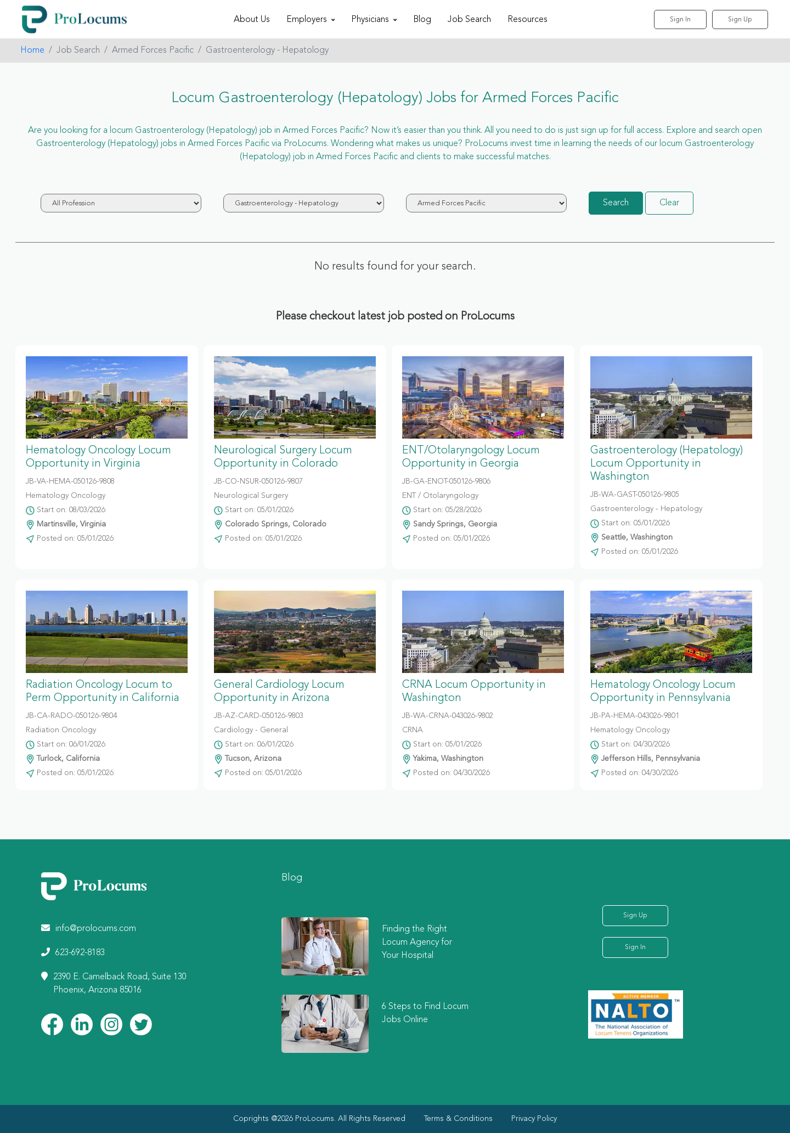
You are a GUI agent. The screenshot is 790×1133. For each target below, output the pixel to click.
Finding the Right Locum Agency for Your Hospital (417, 942)
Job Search (469, 19)
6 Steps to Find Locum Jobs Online (425, 1013)
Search (616, 203)
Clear (669, 203)
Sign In (680, 19)
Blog (422, 19)
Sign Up (740, 19)
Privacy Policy (534, 1119)
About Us (252, 19)
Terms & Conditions (458, 1119)
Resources (527, 19)
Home (32, 50)
